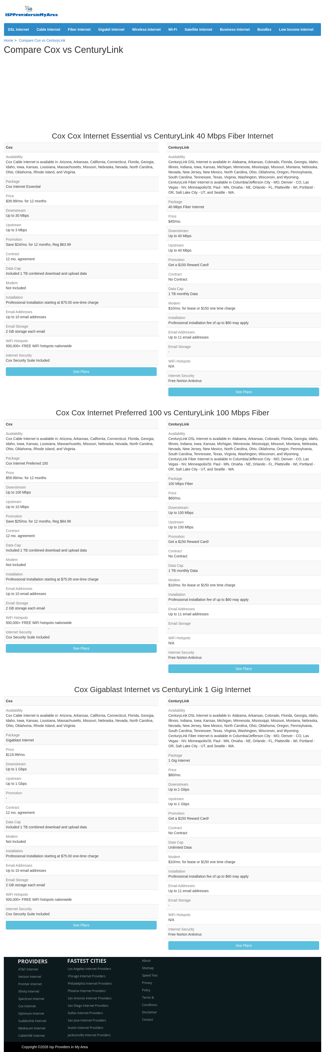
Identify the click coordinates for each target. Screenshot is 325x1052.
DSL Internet (18, 29)
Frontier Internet (30, 984)
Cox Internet (27, 1006)
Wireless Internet (146, 29)
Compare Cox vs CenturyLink (42, 40)
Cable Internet (48, 29)
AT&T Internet (28, 969)
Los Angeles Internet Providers (89, 969)
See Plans (81, 372)
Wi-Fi (172, 29)
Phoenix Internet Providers (87, 991)
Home (8, 40)
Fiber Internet (79, 29)
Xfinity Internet (28, 991)
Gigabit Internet (111, 29)
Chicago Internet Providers (86, 976)
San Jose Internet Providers (87, 1020)
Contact (147, 1019)
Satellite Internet (198, 29)
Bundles (264, 29)
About (146, 960)
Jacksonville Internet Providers (89, 1035)
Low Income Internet (296, 29)
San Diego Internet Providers (88, 1005)
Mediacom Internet (31, 1028)
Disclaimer (149, 1012)
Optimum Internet (31, 1013)
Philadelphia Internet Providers (90, 983)
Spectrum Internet (31, 999)
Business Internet (235, 29)
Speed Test (150, 975)
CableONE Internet (31, 1035)
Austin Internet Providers (85, 1028)
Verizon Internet (29, 976)
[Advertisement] (162, 91)
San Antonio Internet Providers (89, 998)
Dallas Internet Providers (85, 1013)
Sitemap (148, 968)
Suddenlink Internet (32, 1021)
